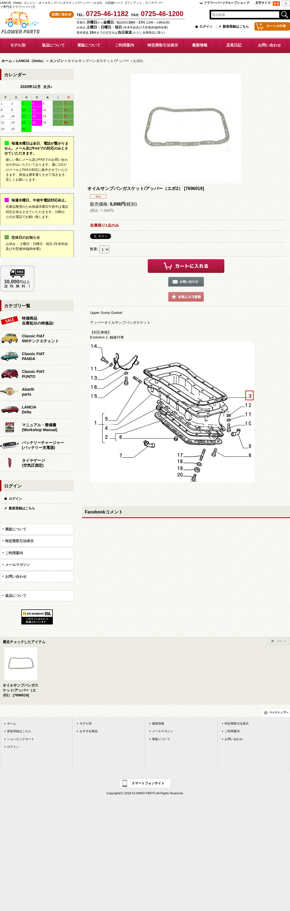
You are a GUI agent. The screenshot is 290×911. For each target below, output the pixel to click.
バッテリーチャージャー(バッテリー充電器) (43, 445)
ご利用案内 (14, 553)
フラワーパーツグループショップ (227, 2)
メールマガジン (17, 565)
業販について (16, 529)
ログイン (206, 26)
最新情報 (158, 723)
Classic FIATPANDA (33, 356)
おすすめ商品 (89, 731)
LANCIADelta (29, 409)
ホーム (11, 723)
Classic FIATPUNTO (33, 374)
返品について (16, 596)
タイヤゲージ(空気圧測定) (33, 463)
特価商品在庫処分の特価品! (38, 320)
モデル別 (86, 723)
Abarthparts (28, 391)
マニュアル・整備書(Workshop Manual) (39, 427)
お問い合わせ (16, 576)
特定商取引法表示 (19, 541)
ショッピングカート (20, 739)
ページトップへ (278, 712)
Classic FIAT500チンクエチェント (40, 338)
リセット (281, 641)
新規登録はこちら (236, 26)
